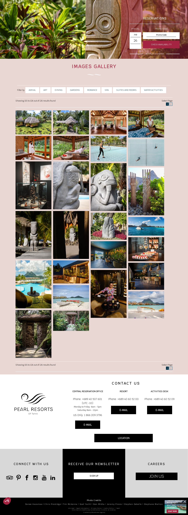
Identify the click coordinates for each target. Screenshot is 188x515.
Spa (107, 90)
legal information (82, 508)
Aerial (32, 90)
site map (71, 508)
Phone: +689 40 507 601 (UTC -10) (87, 401)
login (118, 508)
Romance (92, 90)
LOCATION (123, 438)
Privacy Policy (96, 508)
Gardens (75, 90)
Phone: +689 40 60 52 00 (124, 399)
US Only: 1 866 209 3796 (87, 415)
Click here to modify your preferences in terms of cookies (94, 510)
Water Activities (153, 90)
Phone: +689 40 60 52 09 (159, 399)
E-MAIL (88, 424)
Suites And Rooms (126, 90)
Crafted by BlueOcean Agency (94, 512)
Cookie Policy (109, 508)
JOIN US (156, 476)
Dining (58, 90)
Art (45, 90)
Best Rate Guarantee (155, 53)
